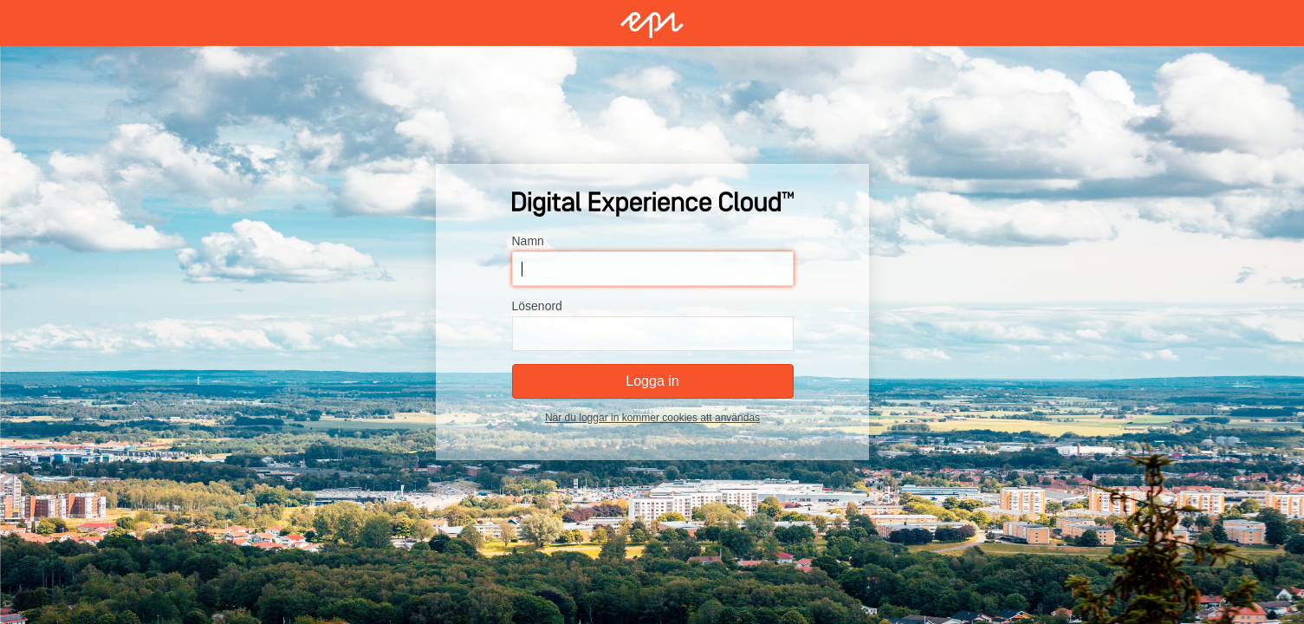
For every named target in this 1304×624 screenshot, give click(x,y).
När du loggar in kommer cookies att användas (651, 418)
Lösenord (536, 306)
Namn (527, 241)
